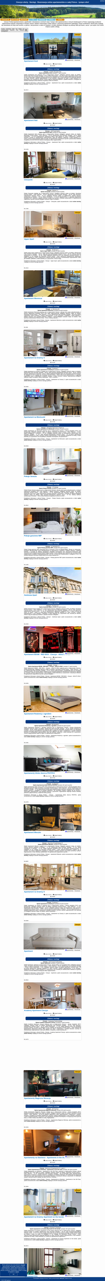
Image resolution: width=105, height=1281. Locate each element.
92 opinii (59, 609)
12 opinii (57, 965)
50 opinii (59, 135)
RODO (17, 1272)
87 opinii (62, 1025)
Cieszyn (77, 34)
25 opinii (62, 431)
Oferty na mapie (15, 19)
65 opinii (64, 728)
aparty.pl (102, 1)
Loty (33, 19)
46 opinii (61, 906)
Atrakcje (51, 19)
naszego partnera (43, 86)
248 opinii (64, 787)
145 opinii (68, 1231)
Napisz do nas (68, 1278)
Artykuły (60, 19)
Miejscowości (24, 19)
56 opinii (58, 253)
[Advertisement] (52, 1056)
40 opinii (60, 847)
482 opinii (60, 550)
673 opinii (58, 491)
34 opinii (61, 372)
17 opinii (70, 669)
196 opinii (69, 1172)
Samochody (42, 19)
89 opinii (60, 313)
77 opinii (59, 75)
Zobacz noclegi (53, 71)
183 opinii (63, 1112)
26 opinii (57, 194)
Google (23, 1265)
